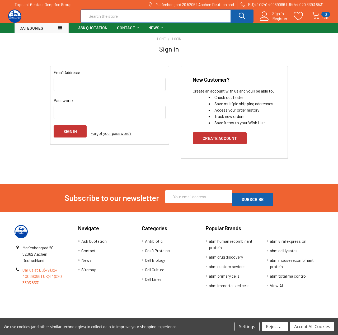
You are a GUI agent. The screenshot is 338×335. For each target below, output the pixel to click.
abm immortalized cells (229, 287)
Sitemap (88, 271)
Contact (128, 32)
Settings (247, 326)
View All (277, 287)
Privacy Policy (285, 316)
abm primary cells (224, 278)
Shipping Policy (130, 316)
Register (274, 21)
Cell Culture (154, 271)
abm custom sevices (227, 268)
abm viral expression (288, 243)
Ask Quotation (92, 32)
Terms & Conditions (53, 316)
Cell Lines (153, 281)
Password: (63, 105)
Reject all (275, 326)
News (155, 32)
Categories (31, 32)
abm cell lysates (284, 252)
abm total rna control (288, 278)
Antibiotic (154, 243)
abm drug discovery (226, 258)
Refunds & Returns (207, 316)
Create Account (220, 142)
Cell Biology (155, 262)
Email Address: (67, 77)
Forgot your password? (111, 136)
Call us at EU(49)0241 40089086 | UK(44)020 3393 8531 (42, 278)
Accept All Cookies (312, 326)
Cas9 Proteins (157, 252)
